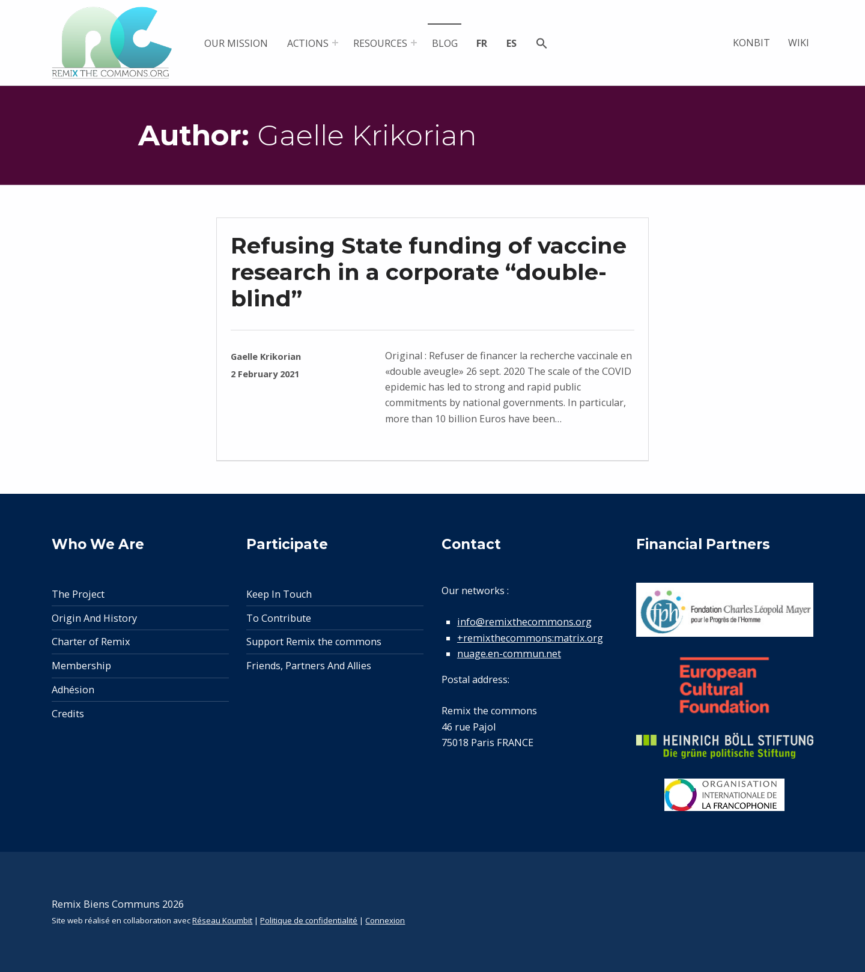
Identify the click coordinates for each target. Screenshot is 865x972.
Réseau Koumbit (222, 920)
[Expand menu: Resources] (414, 43)
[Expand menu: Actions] (335, 43)
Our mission (235, 43)
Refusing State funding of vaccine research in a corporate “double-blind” (429, 272)
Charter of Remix (91, 641)
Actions (308, 43)
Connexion (385, 920)
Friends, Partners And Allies (308, 665)
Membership (81, 665)
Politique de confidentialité (308, 920)
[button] (542, 45)
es (511, 43)
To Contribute (278, 618)
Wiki (798, 42)
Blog (445, 43)
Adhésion (73, 689)
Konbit (751, 42)
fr (481, 43)
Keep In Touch (279, 594)
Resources (380, 43)
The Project (78, 594)
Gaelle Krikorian (266, 356)
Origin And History (94, 618)
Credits (68, 713)
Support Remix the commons (313, 641)
